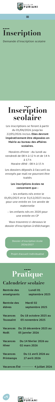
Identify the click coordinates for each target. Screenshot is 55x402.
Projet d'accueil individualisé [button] (26, 253)
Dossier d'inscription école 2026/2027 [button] (27, 242)
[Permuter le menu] (27, 16)
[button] (6, 397)
